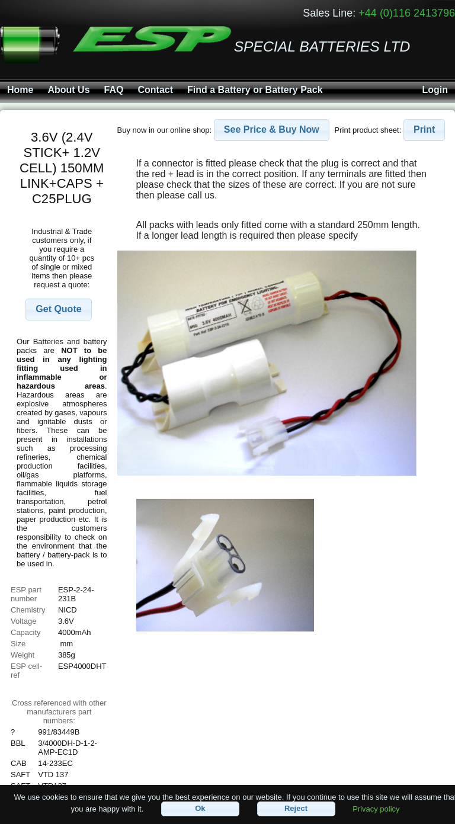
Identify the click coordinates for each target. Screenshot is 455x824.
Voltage (23, 621)
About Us (68, 90)
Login (435, 90)
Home (20, 90)
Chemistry (28, 609)
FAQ (114, 90)
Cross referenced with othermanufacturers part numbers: (59, 711)
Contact (155, 90)
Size (19, 643)
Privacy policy (376, 808)
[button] (58, 309)
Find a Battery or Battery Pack (255, 90)
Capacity (26, 632)
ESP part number (26, 594)
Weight (22, 654)
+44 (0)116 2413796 (406, 13)
